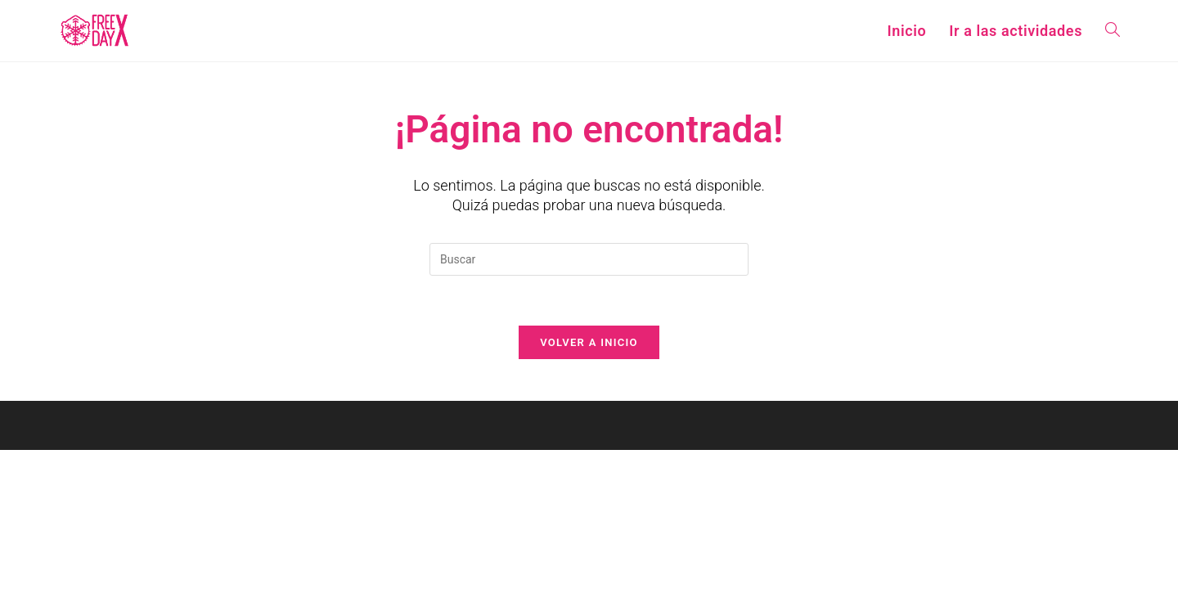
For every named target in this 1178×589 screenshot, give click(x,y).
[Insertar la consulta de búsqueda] (589, 259)
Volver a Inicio (589, 342)
